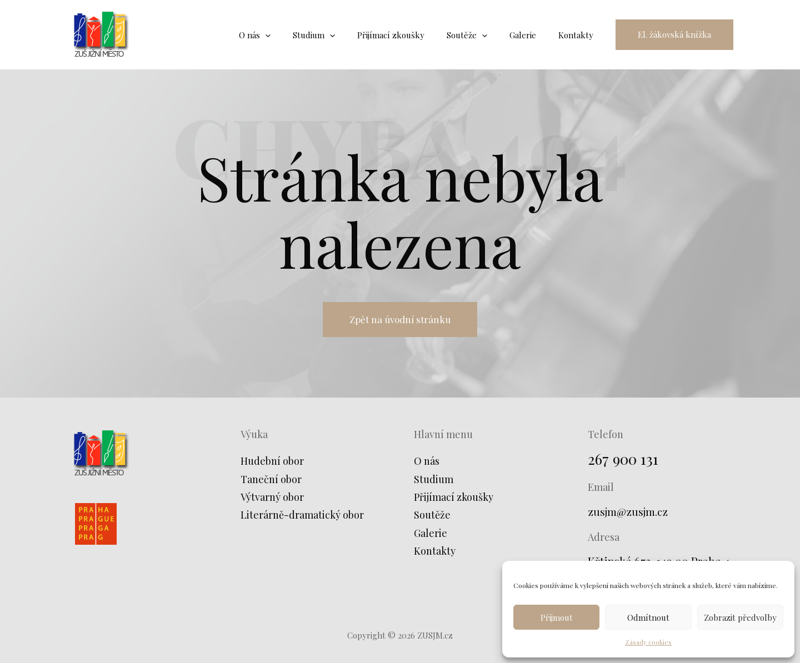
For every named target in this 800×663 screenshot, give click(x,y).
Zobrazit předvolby (740, 617)
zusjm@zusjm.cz (630, 513)
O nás (426, 463)
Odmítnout (648, 617)
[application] (296, 35)
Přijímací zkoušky (453, 499)
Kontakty (435, 553)
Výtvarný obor (272, 499)
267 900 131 (625, 461)
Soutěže (432, 517)
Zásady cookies (648, 641)
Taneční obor (271, 481)
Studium (433, 481)
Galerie (430, 535)
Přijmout (557, 617)
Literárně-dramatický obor (302, 517)
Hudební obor (272, 463)
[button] (674, 34)
